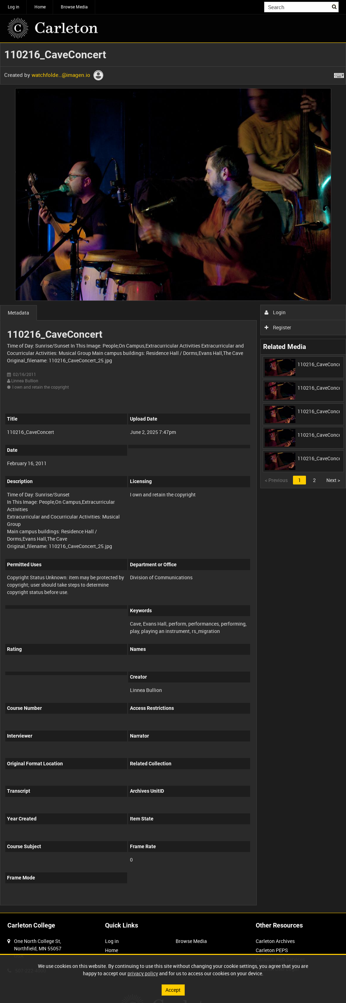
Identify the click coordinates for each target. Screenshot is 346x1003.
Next (333, 480)
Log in (13, 6)
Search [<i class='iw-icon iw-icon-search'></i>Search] (334, 6)
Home (40, 6)
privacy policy (143, 973)
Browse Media (74, 6)
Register (278, 327)
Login (275, 312)
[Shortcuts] (339, 74)
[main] (173, 478)
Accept (173, 989)
